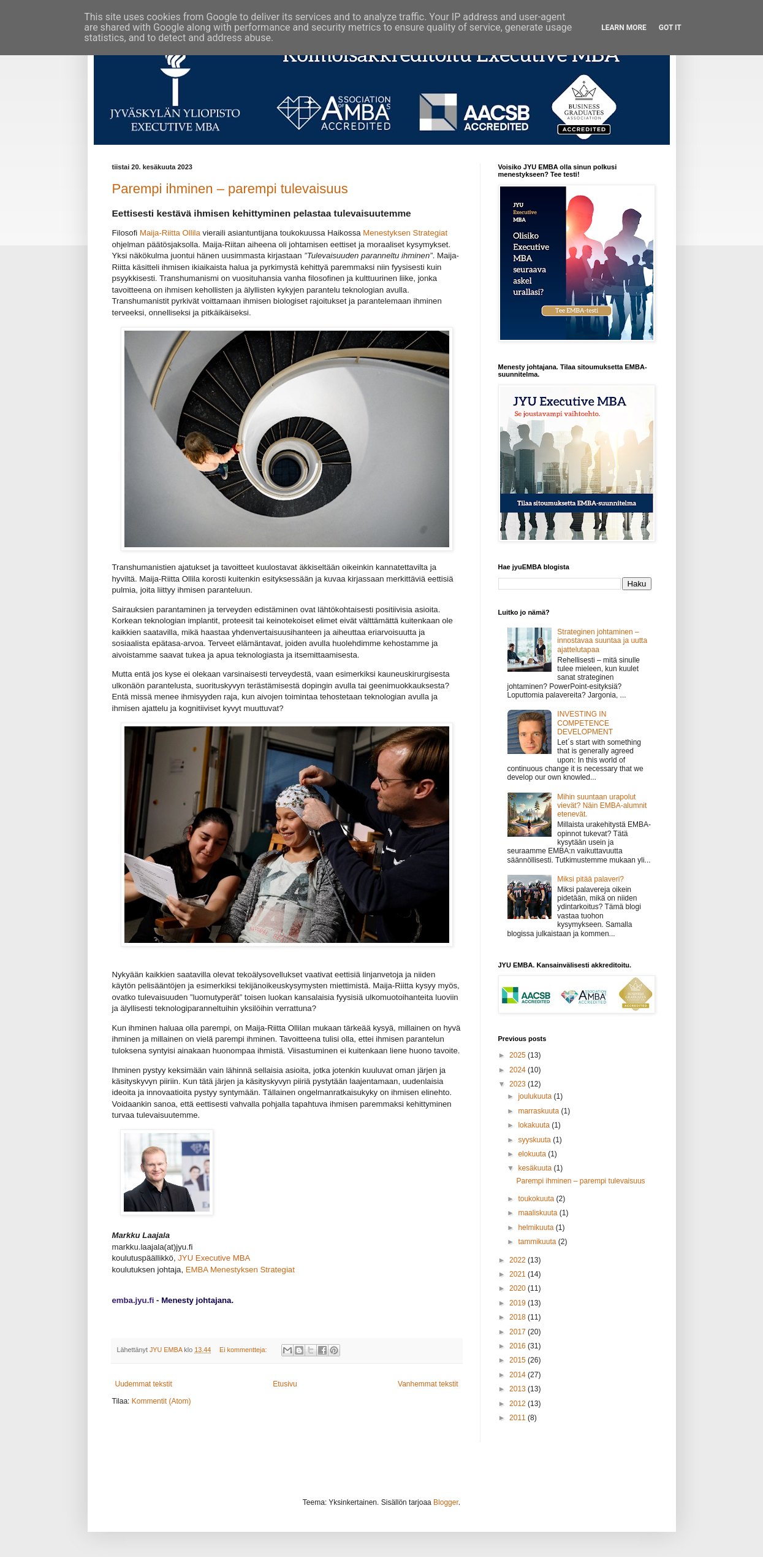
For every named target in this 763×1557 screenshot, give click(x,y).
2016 (518, 1346)
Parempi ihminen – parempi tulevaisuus (230, 188)
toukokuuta (537, 1198)
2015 (518, 1360)
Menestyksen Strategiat (405, 232)
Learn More (624, 27)
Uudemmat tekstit (143, 1384)
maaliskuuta (538, 1213)
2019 (518, 1303)
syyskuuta (535, 1140)
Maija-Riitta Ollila (170, 232)
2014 (518, 1375)
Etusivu (285, 1384)
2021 (518, 1274)
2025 (518, 1055)
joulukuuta (535, 1096)
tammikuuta (538, 1241)
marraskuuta (539, 1111)
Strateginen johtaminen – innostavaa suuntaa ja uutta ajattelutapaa (602, 641)
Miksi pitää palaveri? (590, 879)
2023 (518, 1084)
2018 (518, 1317)
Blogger (445, 1502)
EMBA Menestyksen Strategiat (240, 1269)
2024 (518, 1070)
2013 (518, 1389)
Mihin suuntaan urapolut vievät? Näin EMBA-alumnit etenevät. (602, 806)
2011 (518, 1417)
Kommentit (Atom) (161, 1401)
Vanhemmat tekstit (428, 1384)
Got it (670, 27)
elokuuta (533, 1154)
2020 (518, 1288)
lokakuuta (535, 1125)
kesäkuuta (535, 1168)
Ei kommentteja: (243, 1349)
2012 (518, 1403)
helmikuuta (536, 1227)
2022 (518, 1260)
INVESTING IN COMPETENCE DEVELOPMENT (585, 723)
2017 (518, 1332)
